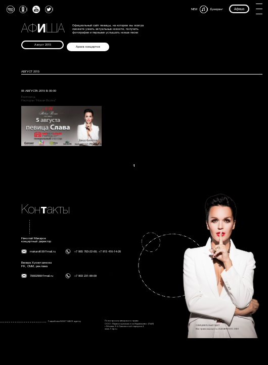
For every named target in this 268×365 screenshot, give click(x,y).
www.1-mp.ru (111, 329)
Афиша (239, 9)
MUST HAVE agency (70, 321)
